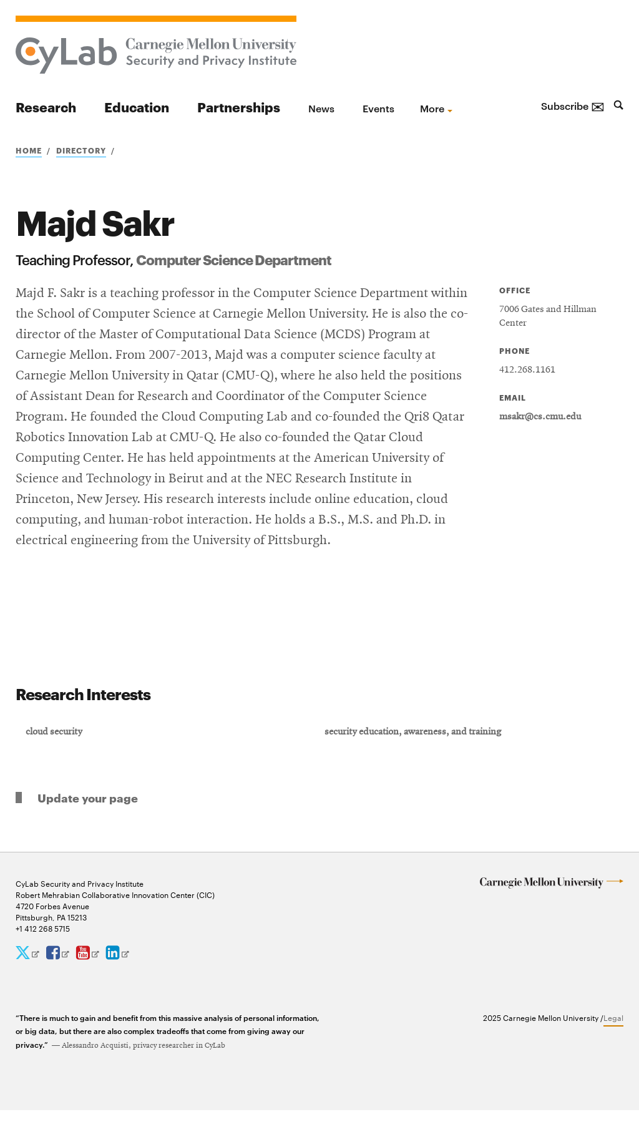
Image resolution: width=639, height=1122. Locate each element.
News (321, 108)
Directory (81, 150)
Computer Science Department (233, 258)
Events (378, 108)
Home (29, 150)
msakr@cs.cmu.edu (540, 417)
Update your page (87, 809)
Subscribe (573, 105)
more (432, 108)
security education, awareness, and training (414, 741)
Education (136, 106)
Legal (613, 1029)
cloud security (57, 741)
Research (46, 106)
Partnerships (238, 106)
